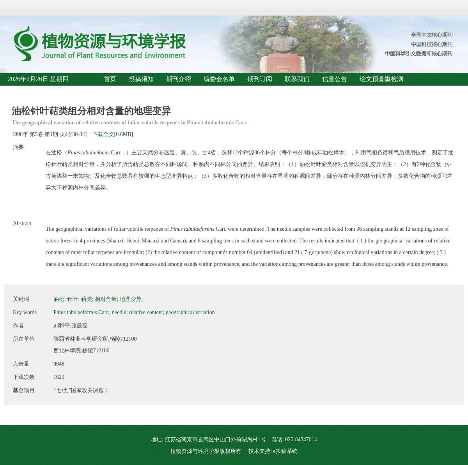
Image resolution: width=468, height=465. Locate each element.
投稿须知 (141, 79)
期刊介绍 (178, 79)
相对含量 (106, 299)
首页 (110, 79)
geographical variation (190, 312)
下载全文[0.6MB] (112, 134)
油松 (58, 299)
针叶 (72, 299)
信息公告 (334, 79)
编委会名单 (219, 79)
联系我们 (297, 79)
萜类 (86, 299)
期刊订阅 (259, 79)
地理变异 (131, 299)
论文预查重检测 (381, 79)
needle (119, 312)
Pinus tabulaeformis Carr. (81, 312)
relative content (146, 312)
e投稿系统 (285, 451)
